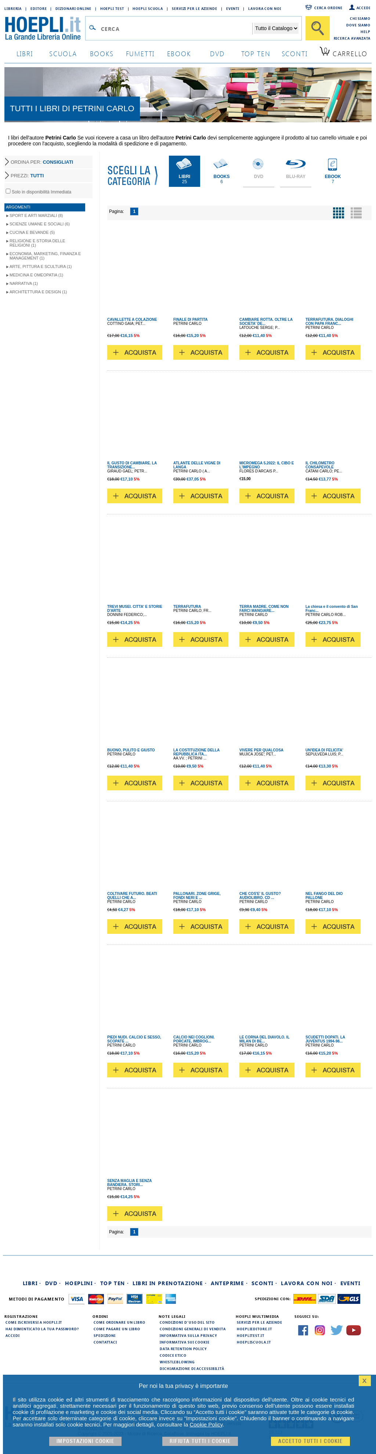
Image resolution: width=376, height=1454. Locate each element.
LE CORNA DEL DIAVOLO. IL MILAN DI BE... (264, 1039)
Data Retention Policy (183, 1348)
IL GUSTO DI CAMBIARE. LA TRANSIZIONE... (132, 465)
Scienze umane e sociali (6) (40, 224)
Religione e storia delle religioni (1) (37, 243)
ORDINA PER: (42, 162)
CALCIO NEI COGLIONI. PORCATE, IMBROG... (194, 1039)
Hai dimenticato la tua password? (42, 1329)
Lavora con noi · (308, 1283)
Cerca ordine (328, 8)
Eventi (232, 8)
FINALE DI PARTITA (190, 320)
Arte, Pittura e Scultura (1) (41, 266)
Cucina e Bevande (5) (32, 232)
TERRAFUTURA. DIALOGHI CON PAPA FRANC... (329, 322)
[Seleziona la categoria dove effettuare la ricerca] (276, 28)
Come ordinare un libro (119, 1322)
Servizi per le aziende (194, 8)
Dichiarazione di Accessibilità (192, 1368)
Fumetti (140, 53)
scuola (63, 53)
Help (365, 31)
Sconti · (264, 1283)
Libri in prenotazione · (170, 1283)
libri (25, 53)
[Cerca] (318, 28)
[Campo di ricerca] (176, 29)
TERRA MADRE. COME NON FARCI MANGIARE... (264, 609)
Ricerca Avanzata (352, 38)
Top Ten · (114, 1283)
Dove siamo (358, 25)
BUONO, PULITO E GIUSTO (131, 750)
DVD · (53, 1283)
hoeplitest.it (250, 1335)
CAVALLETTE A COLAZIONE (132, 320)
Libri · (32, 1283)
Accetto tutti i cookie (310, 1441)
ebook (179, 53)
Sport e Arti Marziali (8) (36, 215)
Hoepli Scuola (148, 8)
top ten (256, 53)
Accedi (363, 8)
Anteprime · (229, 1283)
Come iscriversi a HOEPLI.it (34, 1322)
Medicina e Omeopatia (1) (36, 275)
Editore (38, 8)
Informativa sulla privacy (188, 1335)
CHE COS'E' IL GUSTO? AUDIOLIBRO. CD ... (260, 896)
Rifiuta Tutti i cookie (200, 1441)
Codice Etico (173, 1355)
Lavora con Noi (264, 8)
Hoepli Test (112, 8)
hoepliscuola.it (254, 1342)
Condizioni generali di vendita (193, 1329)
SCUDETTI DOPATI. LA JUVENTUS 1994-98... (325, 1039)
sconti (295, 53)
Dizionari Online (73, 8)
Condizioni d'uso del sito (187, 1322)
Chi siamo (360, 18)
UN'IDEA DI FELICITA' (324, 750)
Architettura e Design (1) (38, 292)
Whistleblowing (177, 1362)
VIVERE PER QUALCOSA (261, 750)
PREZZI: (27, 175)
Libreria (13, 8)
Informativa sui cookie (185, 1342)
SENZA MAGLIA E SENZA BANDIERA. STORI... (129, 1183)
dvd (217, 53)
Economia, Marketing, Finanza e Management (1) (45, 255)
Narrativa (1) (24, 283)
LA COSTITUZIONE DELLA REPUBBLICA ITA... (196, 752)
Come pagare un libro (117, 1329)
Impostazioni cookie (86, 1441)
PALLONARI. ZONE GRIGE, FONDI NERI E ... (197, 896)
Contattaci (105, 1342)
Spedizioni (105, 1335)
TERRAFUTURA (187, 607)
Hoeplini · (81, 1283)
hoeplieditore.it (254, 1329)
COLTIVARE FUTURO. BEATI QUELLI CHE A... (132, 896)
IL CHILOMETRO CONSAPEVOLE (320, 465)
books (102, 53)
